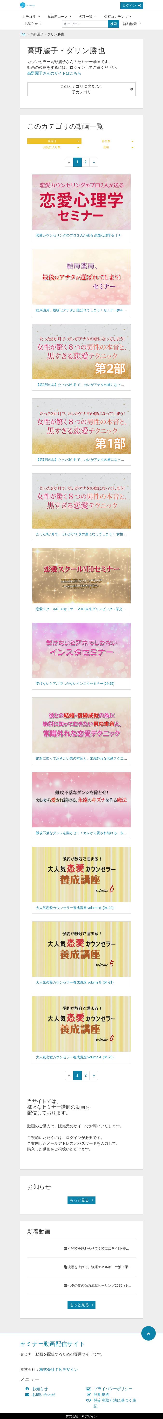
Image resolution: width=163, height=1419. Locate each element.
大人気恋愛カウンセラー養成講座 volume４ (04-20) (75, 1057)
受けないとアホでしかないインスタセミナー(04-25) (75, 683)
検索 (113, 24)
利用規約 (99, 1395)
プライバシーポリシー (110, 1389)
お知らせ (33, 24)
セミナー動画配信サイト (52, 1344)
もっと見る (81, 1200)
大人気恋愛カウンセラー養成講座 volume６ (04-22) (75, 908)
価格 (118, 147)
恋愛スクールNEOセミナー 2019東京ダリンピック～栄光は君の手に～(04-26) (95, 609)
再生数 (118, 141)
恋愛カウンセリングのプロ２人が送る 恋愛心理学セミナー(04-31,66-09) (90, 235)
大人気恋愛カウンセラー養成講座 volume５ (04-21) (75, 982)
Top (23, 34)
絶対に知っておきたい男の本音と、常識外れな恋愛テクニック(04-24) (88, 758)
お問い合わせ (41, 1395)
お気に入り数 (61, 147)
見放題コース (59, 17)
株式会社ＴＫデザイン (58, 1370)
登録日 (63, 141)
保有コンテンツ (117, 17)
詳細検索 (132, 24)
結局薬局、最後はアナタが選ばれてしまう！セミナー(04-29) (82, 310)
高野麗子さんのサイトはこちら (54, 73)
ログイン (131, 5)
